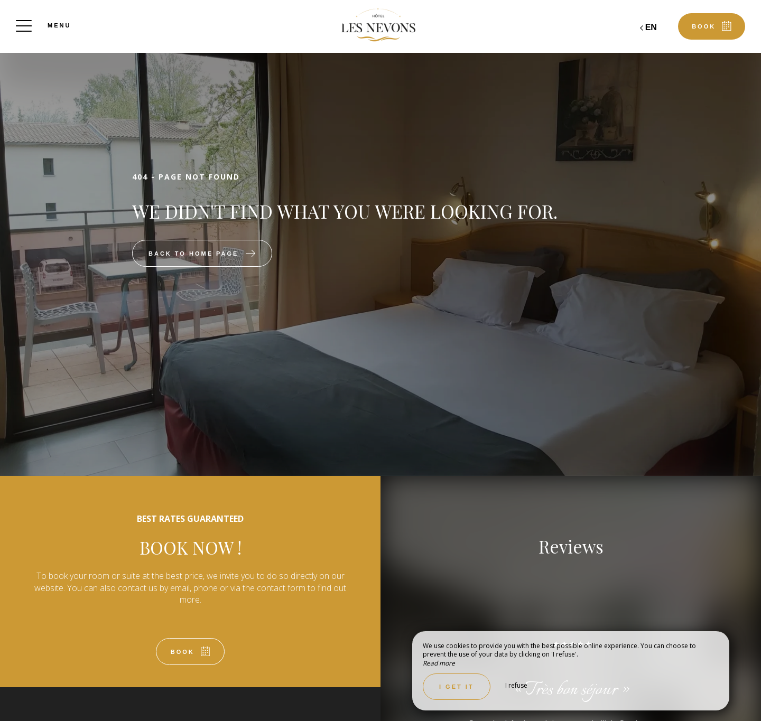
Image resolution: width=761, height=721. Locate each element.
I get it (456, 686)
